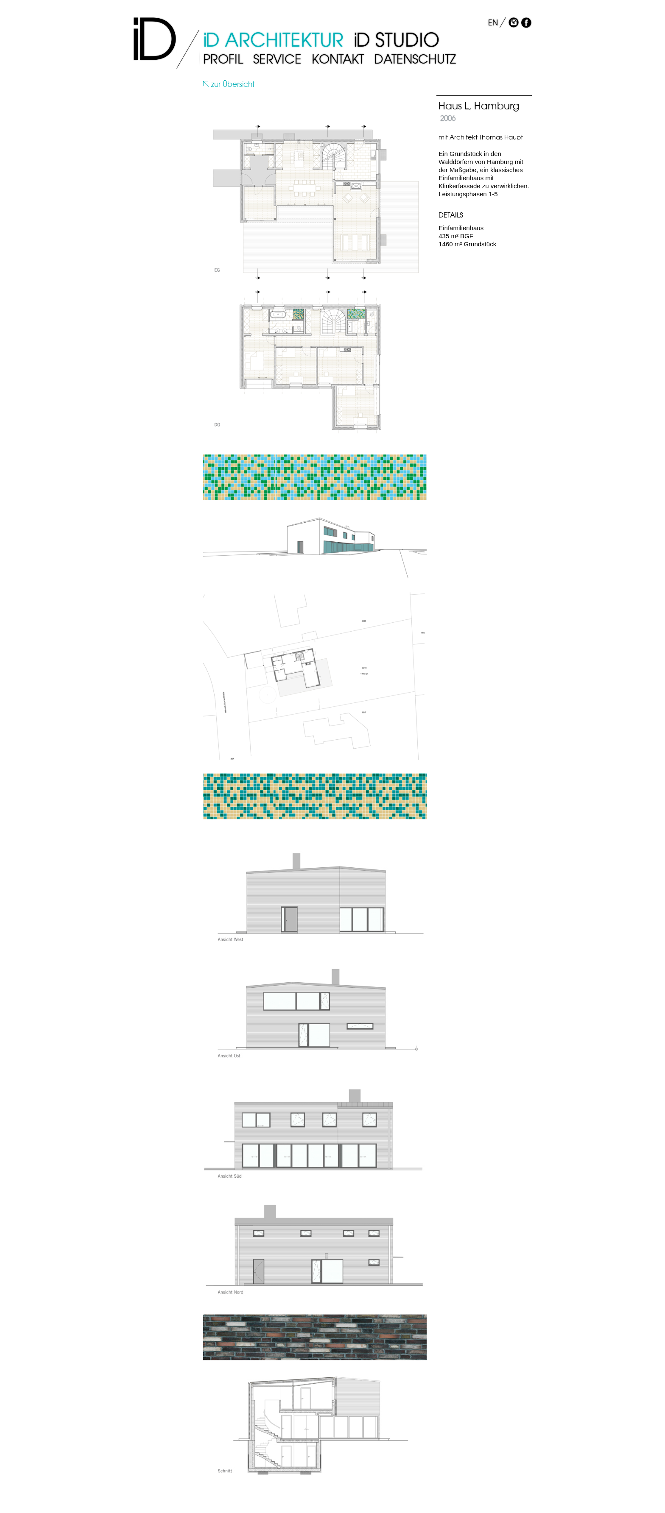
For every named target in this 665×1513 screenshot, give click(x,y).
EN (493, 23)
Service (277, 59)
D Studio (396, 40)
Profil (223, 59)
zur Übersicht (229, 85)
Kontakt (338, 59)
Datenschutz (415, 59)
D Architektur (273, 40)
